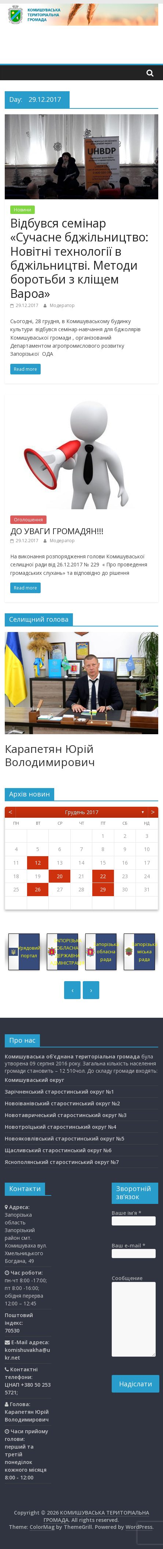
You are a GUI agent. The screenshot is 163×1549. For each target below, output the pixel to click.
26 (38, 889)
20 (60, 876)
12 (38, 862)
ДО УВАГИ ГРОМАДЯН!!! (56, 530)
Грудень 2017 (81, 812)
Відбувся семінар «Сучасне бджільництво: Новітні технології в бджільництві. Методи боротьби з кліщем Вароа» (79, 258)
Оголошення (28, 520)
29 (103, 889)
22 (103, 876)
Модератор (62, 305)
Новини (22, 210)
